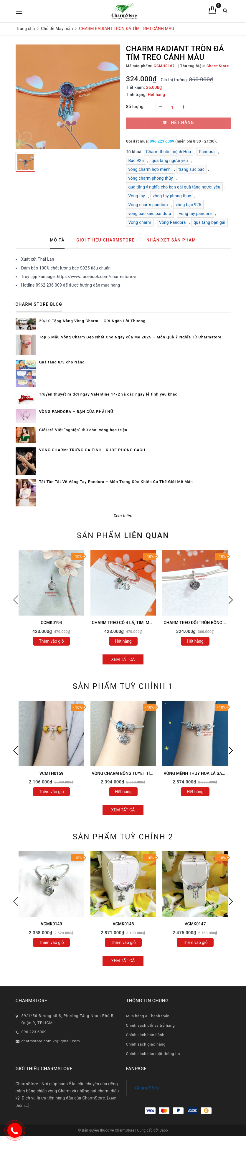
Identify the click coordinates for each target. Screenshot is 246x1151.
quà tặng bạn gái (209, 222)
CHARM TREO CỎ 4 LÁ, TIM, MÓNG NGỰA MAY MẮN (141, 622)
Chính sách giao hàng (146, 1044)
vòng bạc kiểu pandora (149, 213)
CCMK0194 (51, 622)
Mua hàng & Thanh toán (148, 1016)
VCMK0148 (123, 924)
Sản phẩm (123, 535)
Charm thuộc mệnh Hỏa (168, 151)
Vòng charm (139, 222)
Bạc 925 (136, 160)
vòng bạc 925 (188, 204)
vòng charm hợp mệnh (149, 169)
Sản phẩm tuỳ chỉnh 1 (123, 686)
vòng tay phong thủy (172, 196)
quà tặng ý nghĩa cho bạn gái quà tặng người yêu (174, 187)
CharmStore (147, 1088)
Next (230, 600)
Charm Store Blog (39, 304)
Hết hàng (123, 641)
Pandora (207, 151)
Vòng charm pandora (148, 204)
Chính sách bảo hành (145, 1035)
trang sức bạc (191, 169)
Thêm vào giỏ (51, 641)
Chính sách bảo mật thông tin (153, 1053)
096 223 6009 (162, 141)
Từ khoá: (135, 151)
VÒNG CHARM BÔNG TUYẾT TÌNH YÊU (128, 773)
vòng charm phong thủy (150, 178)
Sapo (164, 1130)
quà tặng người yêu (169, 160)
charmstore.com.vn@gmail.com (51, 1041)
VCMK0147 (195, 924)
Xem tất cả (123, 659)
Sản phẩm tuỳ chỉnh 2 (123, 836)
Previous (15, 600)
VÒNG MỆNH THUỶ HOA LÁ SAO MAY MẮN (204, 773)
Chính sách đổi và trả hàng (150, 1025)
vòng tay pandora (195, 213)
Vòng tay (136, 196)
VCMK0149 (51, 924)
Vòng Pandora (172, 222)
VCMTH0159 (51, 773)
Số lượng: (135, 106)
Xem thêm (123, 515)
